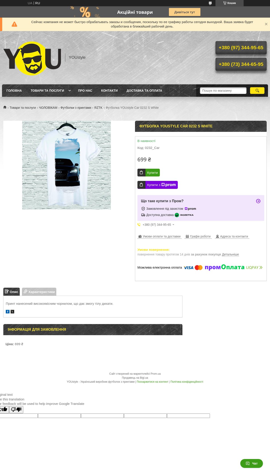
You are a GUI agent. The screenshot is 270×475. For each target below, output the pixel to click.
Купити (152, 172)
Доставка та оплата (144, 90)
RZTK (98, 107)
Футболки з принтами (76, 107)
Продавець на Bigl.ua (135, 377)
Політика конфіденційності (186, 381)
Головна (14, 90)
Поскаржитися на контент (152, 381)
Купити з (161, 185)
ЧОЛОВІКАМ (48, 107)
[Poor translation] (16, 409)
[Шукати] (257, 90)
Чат (252, 463)
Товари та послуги (47, 90)
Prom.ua (156, 373)
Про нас (85, 90)
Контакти (109, 90)
